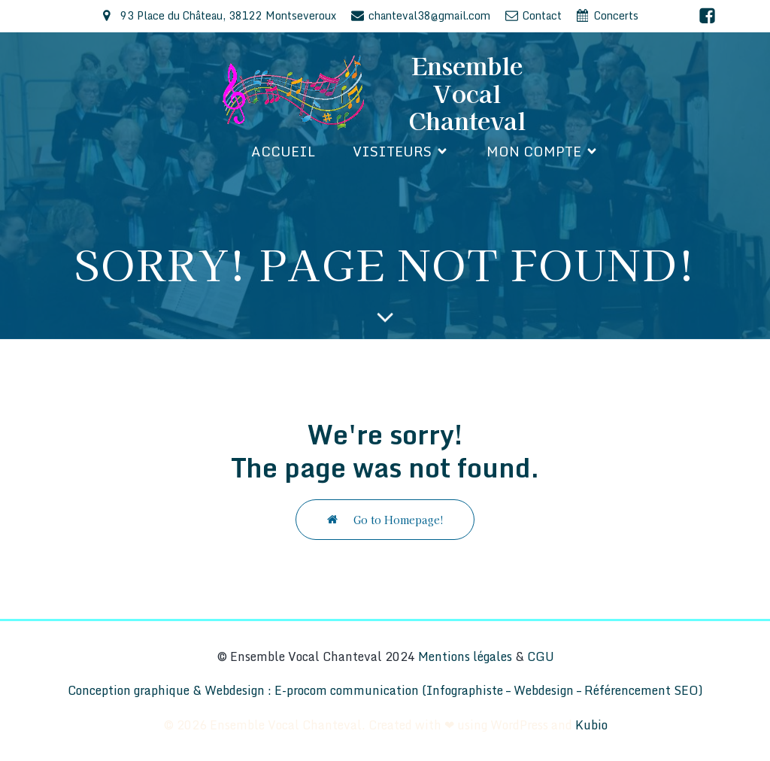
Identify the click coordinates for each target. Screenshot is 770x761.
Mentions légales (465, 656)
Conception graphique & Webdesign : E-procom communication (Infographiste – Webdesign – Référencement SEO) (385, 690)
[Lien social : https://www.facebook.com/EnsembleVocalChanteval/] (707, 16)
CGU (540, 656)
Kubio (591, 725)
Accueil (283, 151)
